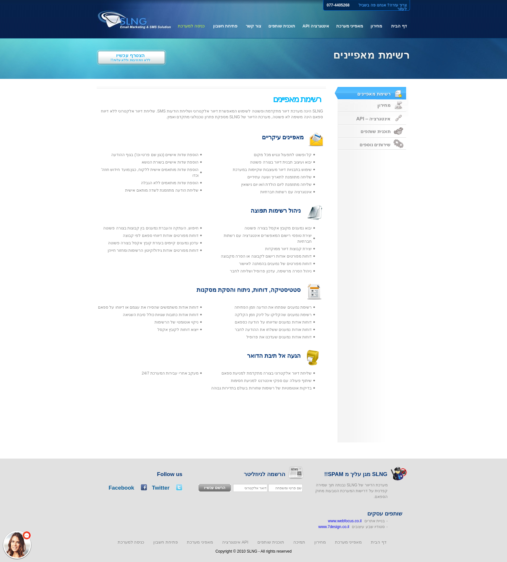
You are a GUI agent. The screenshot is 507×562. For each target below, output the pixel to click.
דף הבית (399, 26)
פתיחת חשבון (225, 26)
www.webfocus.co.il (344, 521)
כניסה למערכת (191, 26)
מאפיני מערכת (200, 542)
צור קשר (253, 26)
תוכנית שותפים (281, 26)
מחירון (376, 26)
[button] (17, 545)
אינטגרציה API (315, 26)
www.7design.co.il (333, 527)
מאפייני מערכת (349, 26)
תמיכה (299, 542)
